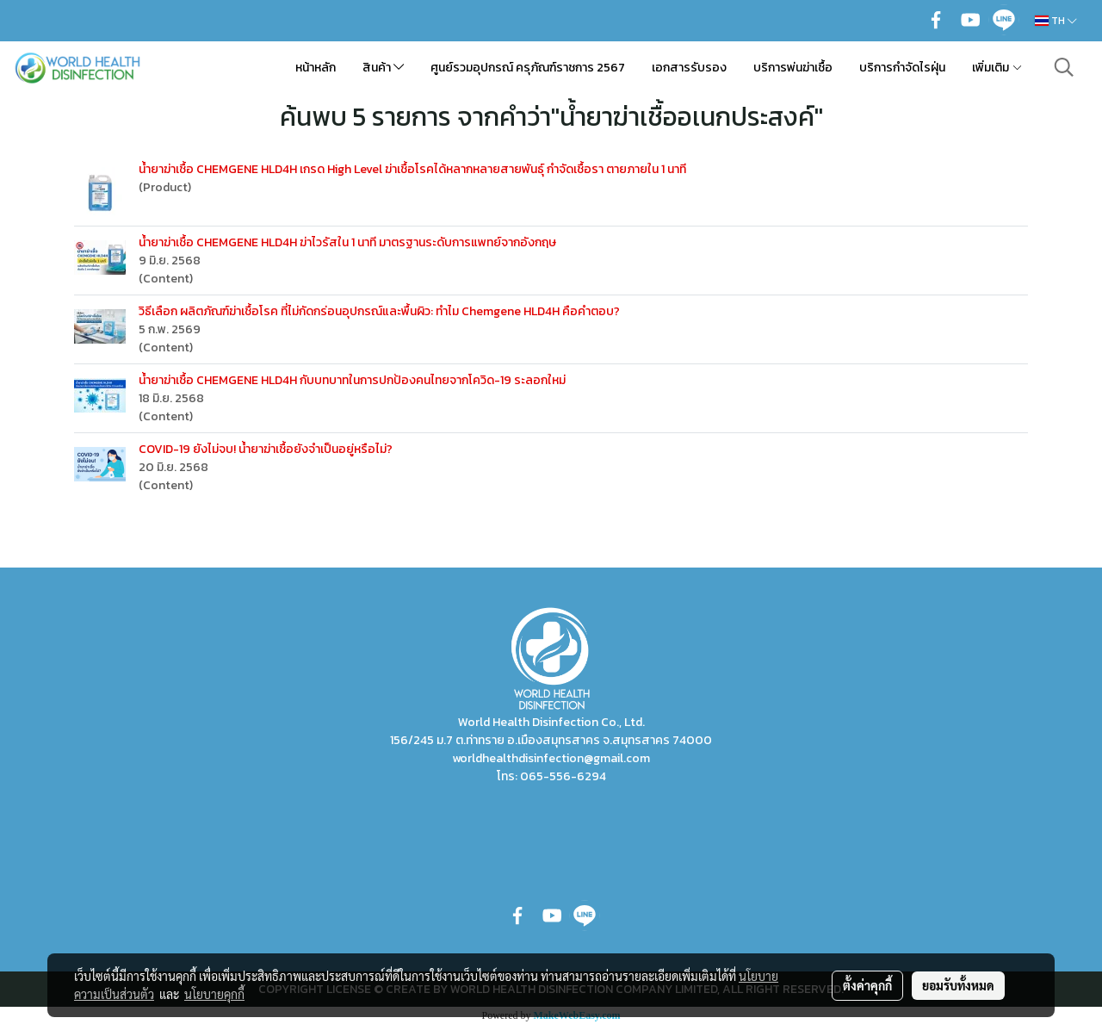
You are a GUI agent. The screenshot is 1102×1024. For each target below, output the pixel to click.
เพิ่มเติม (997, 68)
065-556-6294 (563, 776)
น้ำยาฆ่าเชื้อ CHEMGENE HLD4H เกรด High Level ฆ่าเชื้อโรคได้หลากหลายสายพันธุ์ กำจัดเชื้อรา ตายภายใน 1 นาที (412, 169)
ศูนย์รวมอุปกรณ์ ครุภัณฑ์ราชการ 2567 (527, 68)
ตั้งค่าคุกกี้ (867, 985)
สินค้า (383, 68)
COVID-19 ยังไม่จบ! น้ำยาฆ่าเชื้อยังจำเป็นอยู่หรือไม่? (266, 449)
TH (1056, 20)
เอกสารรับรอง (689, 68)
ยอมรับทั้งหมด (958, 985)
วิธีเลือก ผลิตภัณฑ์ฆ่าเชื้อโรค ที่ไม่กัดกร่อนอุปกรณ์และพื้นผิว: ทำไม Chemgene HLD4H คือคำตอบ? (379, 311)
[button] (1064, 67)
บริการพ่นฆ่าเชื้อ (793, 68)
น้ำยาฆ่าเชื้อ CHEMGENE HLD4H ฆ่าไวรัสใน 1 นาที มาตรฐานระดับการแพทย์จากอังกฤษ (347, 242)
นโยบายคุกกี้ (214, 994)
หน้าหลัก (315, 68)
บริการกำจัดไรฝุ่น (902, 68)
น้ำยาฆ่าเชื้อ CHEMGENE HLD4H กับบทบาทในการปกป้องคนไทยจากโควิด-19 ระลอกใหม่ (352, 380)
